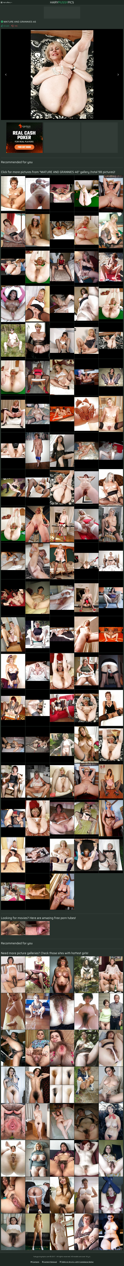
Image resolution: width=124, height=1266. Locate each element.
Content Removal (49, 1262)
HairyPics (62, 2)
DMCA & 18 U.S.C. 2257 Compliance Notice (76, 1262)
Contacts (35, 1262)
